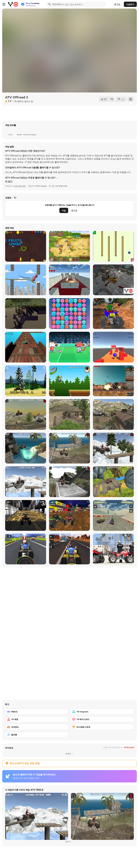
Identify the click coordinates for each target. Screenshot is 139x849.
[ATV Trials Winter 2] (113, 448)
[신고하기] (121, 99)
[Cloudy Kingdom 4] (69, 313)
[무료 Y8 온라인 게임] (13, 4)
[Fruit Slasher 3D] (25, 246)
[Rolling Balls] (25, 347)
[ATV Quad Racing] (69, 515)
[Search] (49, 4)
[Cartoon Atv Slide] (113, 549)
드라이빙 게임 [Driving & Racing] (20, 186)
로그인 (117, 4)
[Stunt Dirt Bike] (25, 380)
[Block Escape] (113, 246)
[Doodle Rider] (25, 279)
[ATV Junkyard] (25, 414)
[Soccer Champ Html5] (69, 347)
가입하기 (130, 4)
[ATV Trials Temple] (113, 481)
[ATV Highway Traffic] (69, 549)
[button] (8, 181)
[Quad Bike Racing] (25, 549)
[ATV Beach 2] (69, 448)
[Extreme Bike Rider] (25, 313)
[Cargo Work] (113, 279)
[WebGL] (37, 712)
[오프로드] (37, 727)
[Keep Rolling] (69, 279)
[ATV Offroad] (69, 414)
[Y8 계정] (37, 719)
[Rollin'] (113, 347)
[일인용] (37, 735)
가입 (64, 210)
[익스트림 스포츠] (102, 727)
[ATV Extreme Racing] (113, 515)
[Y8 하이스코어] (102, 719)
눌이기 (69, 841)
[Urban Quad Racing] (25, 515)
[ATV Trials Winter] (25, 481)
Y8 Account (129, 747)
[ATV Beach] (25, 448)
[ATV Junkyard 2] (113, 414)
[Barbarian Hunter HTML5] (69, 246)
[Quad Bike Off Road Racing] (113, 313)
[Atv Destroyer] (113, 380)
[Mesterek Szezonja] (69, 380)
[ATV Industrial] (69, 481)
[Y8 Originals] (102, 712)
